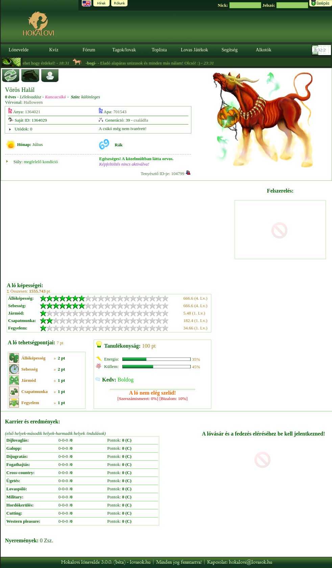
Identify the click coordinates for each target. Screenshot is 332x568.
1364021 (33, 111)
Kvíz (53, 49)
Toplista (159, 49)
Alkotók (263, 49)
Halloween (33, 102)
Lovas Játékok (194, 49)
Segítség (229, 49)
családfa (141, 120)
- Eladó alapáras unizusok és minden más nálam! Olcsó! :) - (157, 63)
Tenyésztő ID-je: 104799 (162, 173)
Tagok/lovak (124, 49)
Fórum (88, 49)
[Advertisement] (120, 229)
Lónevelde (18, 49)
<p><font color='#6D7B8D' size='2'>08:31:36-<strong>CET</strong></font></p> (322, 50)
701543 (119, 111)
